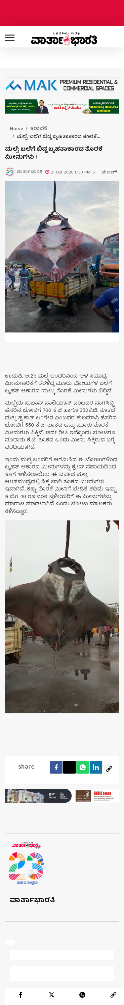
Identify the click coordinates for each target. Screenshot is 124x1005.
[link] (113, 995)
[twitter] (52, 995)
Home (16, 129)
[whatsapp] (82, 995)
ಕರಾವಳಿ (39, 129)
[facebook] (20, 995)
